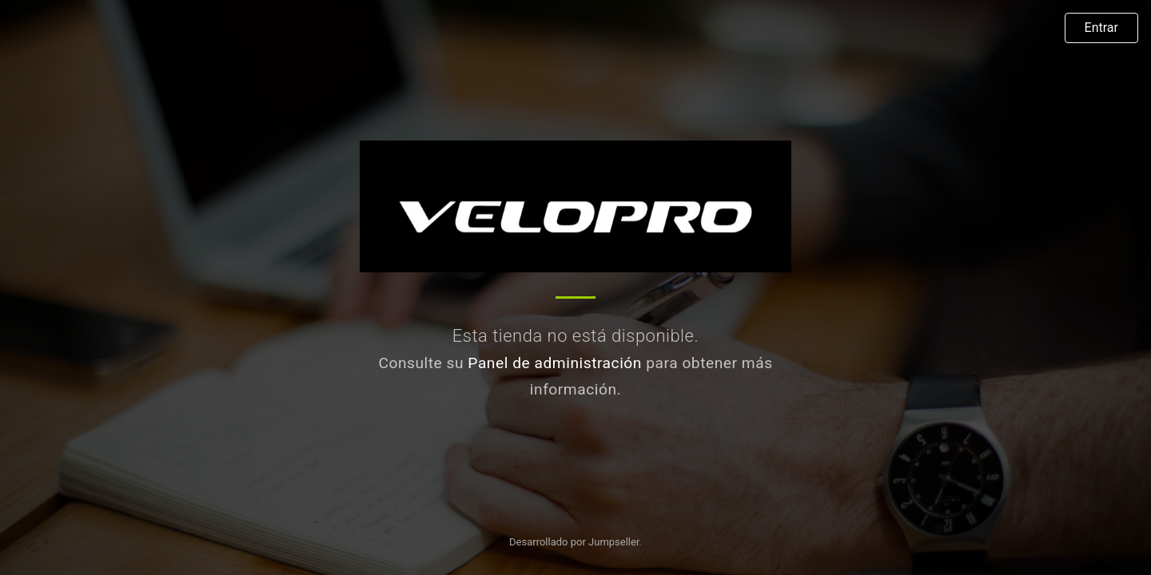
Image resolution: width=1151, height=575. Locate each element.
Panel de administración (555, 363)
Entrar (1101, 27)
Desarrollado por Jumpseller (574, 542)
